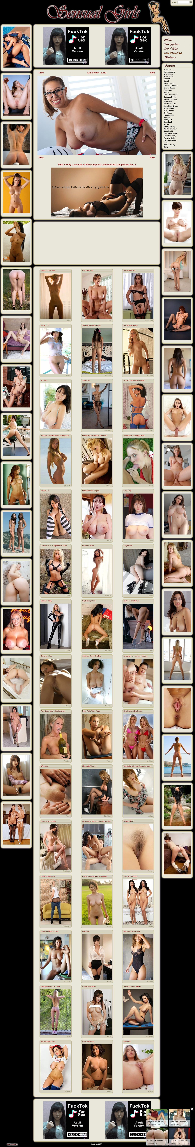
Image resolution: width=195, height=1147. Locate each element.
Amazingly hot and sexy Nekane (135, 656)
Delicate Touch (129, 821)
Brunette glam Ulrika (48, 821)
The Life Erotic (169, 138)
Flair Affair (127, 1041)
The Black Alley (170, 136)
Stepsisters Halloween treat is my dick (96, 821)
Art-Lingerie (168, 74)
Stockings (149, 320)
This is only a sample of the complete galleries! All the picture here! (97, 164)
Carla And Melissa (130, 876)
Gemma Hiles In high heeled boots (54, 546)
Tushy (166, 142)
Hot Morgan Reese (131, 325)
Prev (41, 72)
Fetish (68, 596)
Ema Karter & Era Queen (133, 711)
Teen (68, 320)
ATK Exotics (168, 76)
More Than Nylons (171, 106)
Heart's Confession (48, 270)
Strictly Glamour (170, 129)
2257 (100, 1144)
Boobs (67, 1091)
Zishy (166, 147)
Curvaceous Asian (89, 986)
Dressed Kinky (46, 601)
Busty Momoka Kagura (90, 491)
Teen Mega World (170, 133)
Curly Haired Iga (88, 1041)
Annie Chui (45, 325)
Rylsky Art (168, 120)
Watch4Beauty (169, 145)
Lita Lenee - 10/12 (96, 72)
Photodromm (169, 115)
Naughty (108, 485)
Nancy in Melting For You (50, 986)
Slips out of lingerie (89, 766)
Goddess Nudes (170, 97)
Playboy (167, 117)
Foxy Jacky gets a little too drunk (53, 711)
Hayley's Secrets (170, 99)
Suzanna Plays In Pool (49, 931)
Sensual (150, 375)
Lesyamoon (128, 546)
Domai (166, 81)
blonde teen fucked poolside (134, 435)
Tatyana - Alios (46, 656)
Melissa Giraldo (88, 546)
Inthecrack (168, 101)
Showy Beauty (169, 126)
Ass (151, 651)
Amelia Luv (45, 491)
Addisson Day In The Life (91, 656)
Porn (109, 320)
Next (152, 72)
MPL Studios (169, 111)
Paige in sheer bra (48, 876)
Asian (68, 375)
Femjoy (167, 92)
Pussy (68, 706)
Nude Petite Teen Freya (91, 711)
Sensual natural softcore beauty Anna (55, 435)
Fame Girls (168, 90)
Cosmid (167, 79)
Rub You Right (87, 270)
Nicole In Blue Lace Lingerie (134, 380)
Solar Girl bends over (131, 601)
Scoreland (168, 122)
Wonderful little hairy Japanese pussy (137, 766)
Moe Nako (86, 931)
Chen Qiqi (127, 491)
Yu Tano (44, 380)
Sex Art (166, 124)
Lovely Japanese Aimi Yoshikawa (94, 876)
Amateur (108, 375)
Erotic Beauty (169, 83)
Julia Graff (86, 380)
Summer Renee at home (91, 325)
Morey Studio (169, 108)
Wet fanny (44, 766)
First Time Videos (170, 95)
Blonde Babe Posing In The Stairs (94, 435)
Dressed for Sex (130, 270)
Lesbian (150, 761)
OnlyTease (168, 113)
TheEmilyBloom (170, 140)
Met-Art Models (170, 104)
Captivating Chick (88, 601)
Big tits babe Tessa (48, 1041)
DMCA (94, 1144)
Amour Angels (169, 72)
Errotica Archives (170, 86)
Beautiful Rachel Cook (132, 931)
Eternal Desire (169, 88)
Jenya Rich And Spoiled (132, 986)
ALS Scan (167, 70)
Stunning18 (168, 131)
